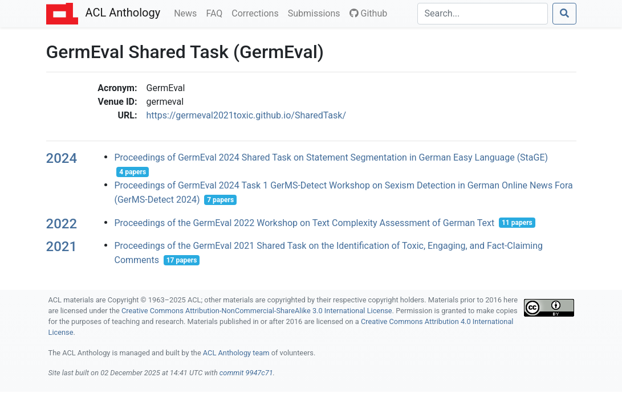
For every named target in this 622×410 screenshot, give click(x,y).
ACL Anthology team (236, 352)
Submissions (316, 12)
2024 (62, 158)
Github (368, 13)
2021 (62, 247)
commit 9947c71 (246, 372)
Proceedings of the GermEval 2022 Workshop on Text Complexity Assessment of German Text (304, 222)
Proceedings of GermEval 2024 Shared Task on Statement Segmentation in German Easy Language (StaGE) (331, 157)
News (187, 12)
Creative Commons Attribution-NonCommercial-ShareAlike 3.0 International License (256, 310)
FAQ (216, 12)
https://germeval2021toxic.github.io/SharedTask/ (247, 115)
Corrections (257, 12)
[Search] (482, 13)
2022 (62, 224)
